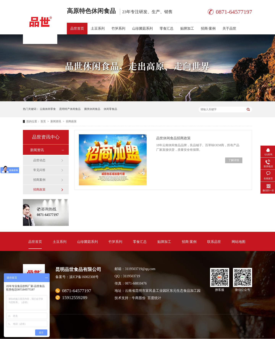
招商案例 (39, 179)
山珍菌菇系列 (142, 28)
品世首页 (77, 28)
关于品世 (229, 28)
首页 (43, 121)
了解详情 (233, 160)
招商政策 (71, 121)
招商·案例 (208, 28)
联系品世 (214, 242)
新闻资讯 (56, 121)
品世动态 (39, 160)
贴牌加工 (187, 28)
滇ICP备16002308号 (84, 277)
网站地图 (238, 242)
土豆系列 (98, 28)
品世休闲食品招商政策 (173, 138)
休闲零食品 (110, 109)
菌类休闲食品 (92, 109)
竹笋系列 (118, 28)
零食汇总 (166, 28)
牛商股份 (139, 298)
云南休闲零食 (48, 109)
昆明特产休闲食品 (70, 109)
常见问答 (39, 170)
